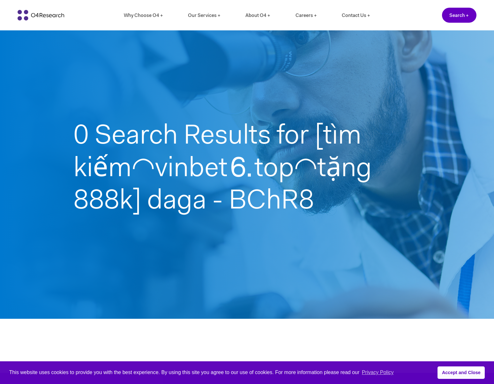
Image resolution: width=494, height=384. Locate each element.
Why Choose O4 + (143, 15)
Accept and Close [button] (461, 372)
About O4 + (257, 15)
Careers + (306, 15)
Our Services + (204, 15)
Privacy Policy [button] (378, 372)
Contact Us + (356, 15)
